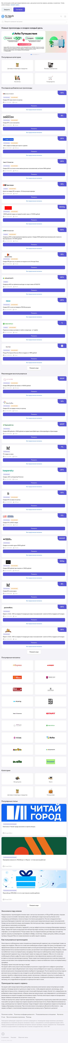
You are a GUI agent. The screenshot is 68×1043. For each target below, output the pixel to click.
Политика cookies (7, 1014)
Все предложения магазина (34, 109)
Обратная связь (23, 1037)
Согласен (19, 9)
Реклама (13, 1037)
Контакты (60, 1014)
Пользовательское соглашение (46, 1014)
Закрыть (7, 9)
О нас (3, 1017)
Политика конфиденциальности (24, 1014)
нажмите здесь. (14, 4)
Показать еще (34, 368)
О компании (5, 1037)
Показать (34, 106)
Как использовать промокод (16, 1017)
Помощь (28, 1017)
